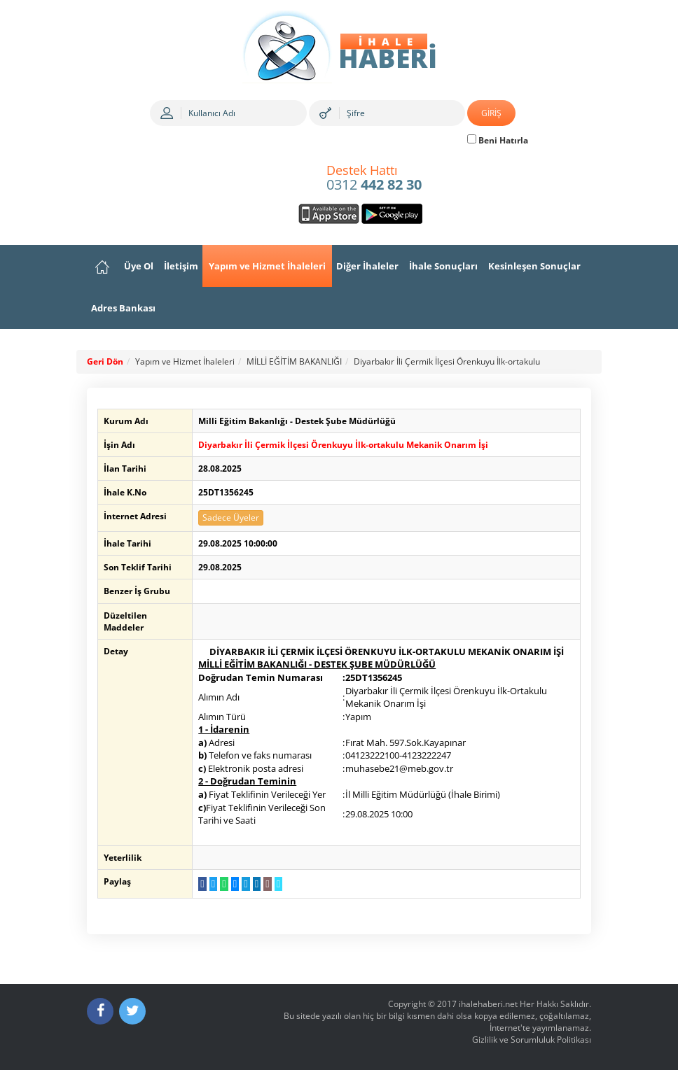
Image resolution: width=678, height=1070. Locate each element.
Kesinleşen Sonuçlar (534, 266)
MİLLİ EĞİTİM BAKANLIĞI (294, 361)
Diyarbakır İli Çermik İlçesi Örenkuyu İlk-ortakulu (447, 361)
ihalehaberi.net (488, 1004)
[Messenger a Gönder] (233, 884)
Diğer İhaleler (367, 266)
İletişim (181, 266)
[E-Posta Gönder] (266, 884)
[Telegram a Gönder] (244, 884)
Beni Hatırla (497, 140)
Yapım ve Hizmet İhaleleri (267, 266)
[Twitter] (132, 1011)
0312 (374, 178)
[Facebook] (100, 1011)
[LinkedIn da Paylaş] (255, 884)
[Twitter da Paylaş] (212, 884)
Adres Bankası (123, 308)
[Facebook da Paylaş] (201, 884)
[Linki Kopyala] (277, 884)
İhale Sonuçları (443, 266)
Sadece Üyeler (230, 517)
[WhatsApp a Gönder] (223, 884)
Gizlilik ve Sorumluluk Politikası (531, 1040)
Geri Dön (105, 361)
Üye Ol (138, 266)
